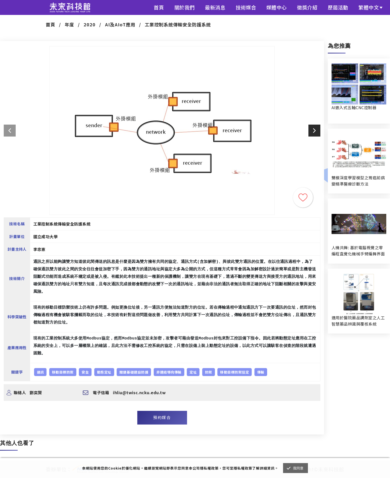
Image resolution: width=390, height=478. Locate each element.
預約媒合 (162, 417)
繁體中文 (368, 7)
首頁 (159, 7)
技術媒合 (246, 7)
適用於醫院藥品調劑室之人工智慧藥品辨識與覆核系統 (358, 321)
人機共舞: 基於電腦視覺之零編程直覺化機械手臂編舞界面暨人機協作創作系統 (358, 250)
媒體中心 (276, 7)
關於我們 (184, 7)
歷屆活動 (338, 7)
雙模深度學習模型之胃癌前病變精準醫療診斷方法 (358, 181)
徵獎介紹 (307, 7)
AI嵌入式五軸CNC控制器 (354, 107)
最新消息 (215, 7)
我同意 (298, 468)
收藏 (302, 197)
